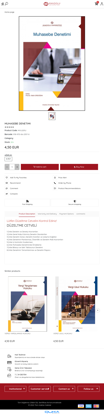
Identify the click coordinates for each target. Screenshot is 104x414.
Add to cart (39, 167)
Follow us (88, 389)
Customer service (40, 389)
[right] (97, 310)
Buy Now (79, 167)
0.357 (8, 159)
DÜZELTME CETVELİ (22, 225)
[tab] (27, 214)
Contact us (64, 389)
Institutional (15, 389)
